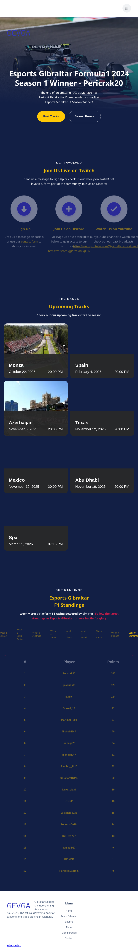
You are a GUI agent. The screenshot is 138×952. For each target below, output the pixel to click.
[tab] (20, 634)
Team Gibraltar (69, 916)
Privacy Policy (14, 945)
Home (69, 910)
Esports (69, 921)
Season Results (85, 116)
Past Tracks (51, 116)
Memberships (69, 932)
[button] (126, 8)
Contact (69, 938)
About (69, 927)
